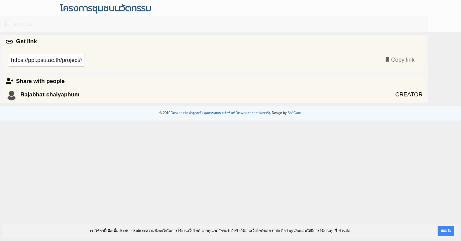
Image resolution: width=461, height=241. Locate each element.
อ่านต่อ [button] (344, 231)
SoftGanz (294, 113)
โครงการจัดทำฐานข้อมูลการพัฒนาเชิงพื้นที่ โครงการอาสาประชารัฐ (221, 113)
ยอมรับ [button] (446, 230)
